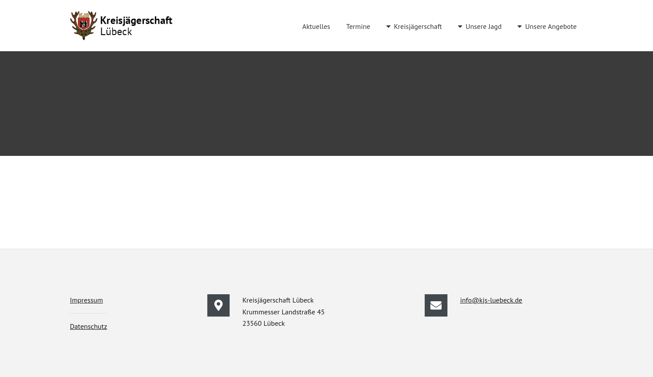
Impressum (86, 300)
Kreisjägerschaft (418, 26)
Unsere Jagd (483, 26)
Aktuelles (316, 26)
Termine (358, 26)
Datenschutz (88, 326)
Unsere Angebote (551, 26)
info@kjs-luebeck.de (491, 300)
